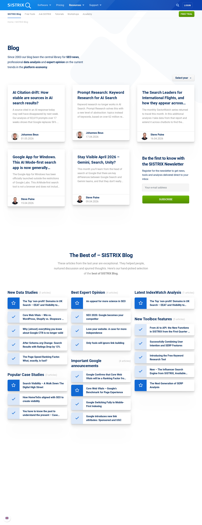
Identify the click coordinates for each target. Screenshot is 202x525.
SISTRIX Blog (14, 14)
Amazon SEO (75, 495)
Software (44, 5)
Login (187, 5)
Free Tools (30, 14)
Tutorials (59, 14)
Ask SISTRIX (45, 14)
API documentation (151, 495)
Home (10, 22)
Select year (181, 77)
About (35, 485)
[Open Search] (177, 5)
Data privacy (39, 500)
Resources (76, 5)
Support (95, 5)
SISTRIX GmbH (41, 479)
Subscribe (165, 199)
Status (144, 505)
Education (37, 495)
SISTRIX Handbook (151, 485)
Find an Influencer (78, 500)
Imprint (36, 505)
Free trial (187, 14)
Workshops (73, 14)
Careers (42, 490)
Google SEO (75, 490)
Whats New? (148, 490)
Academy (87, 14)
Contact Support (150, 500)
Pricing (60, 5)
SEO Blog (110, 500)
